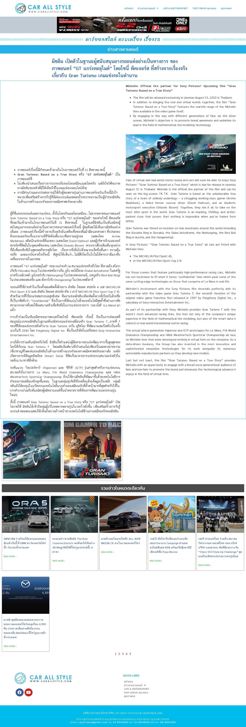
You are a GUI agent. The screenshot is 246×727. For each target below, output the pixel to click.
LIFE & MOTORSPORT (175, 8)
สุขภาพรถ (226, 8)
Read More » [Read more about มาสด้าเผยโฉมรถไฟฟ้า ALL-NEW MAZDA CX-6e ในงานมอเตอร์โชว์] (107, 552)
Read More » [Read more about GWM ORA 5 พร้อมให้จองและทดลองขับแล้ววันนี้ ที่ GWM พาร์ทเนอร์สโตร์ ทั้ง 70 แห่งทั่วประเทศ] (10, 556)
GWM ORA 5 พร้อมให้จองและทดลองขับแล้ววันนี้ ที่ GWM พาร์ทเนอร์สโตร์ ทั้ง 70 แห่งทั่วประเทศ (25, 543)
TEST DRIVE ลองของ (204, 8)
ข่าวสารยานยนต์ (148, 8)
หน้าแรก (129, 8)
